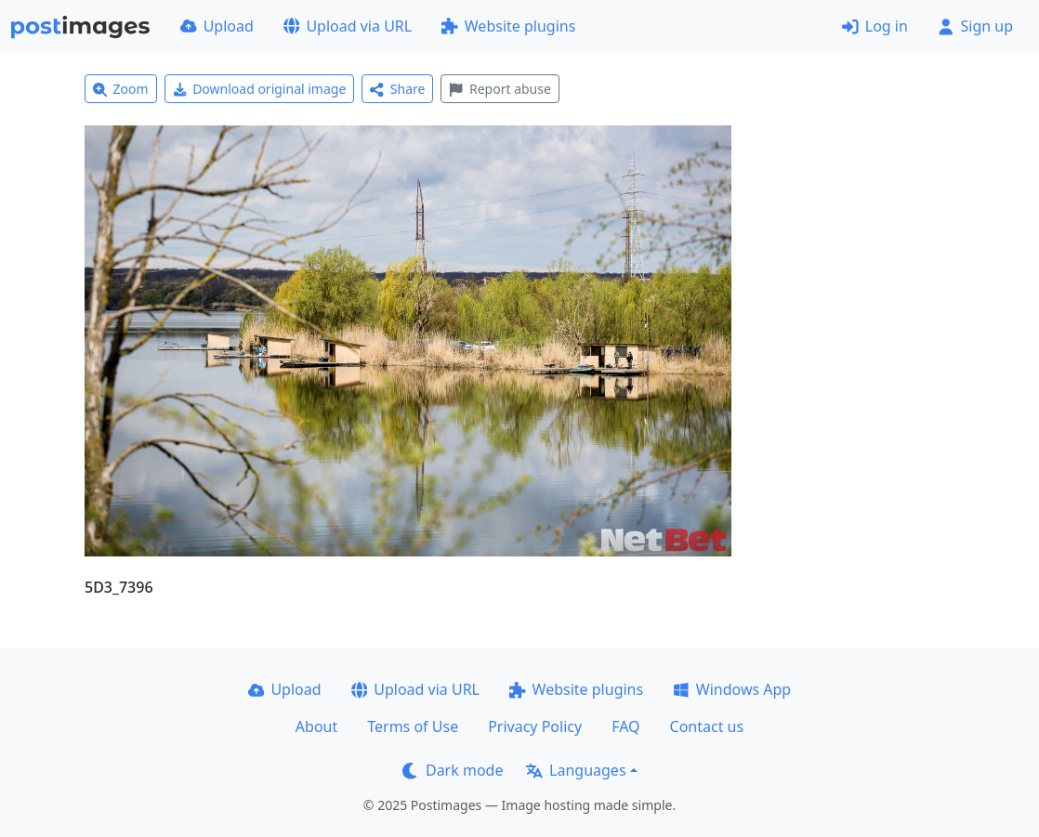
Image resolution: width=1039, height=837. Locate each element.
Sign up (975, 26)
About (316, 726)
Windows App (732, 689)
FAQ (625, 726)
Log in (875, 26)
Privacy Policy (535, 726)
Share (397, 89)
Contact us (707, 726)
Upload (217, 26)
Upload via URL (347, 26)
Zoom (121, 89)
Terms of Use (412, 726)
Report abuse (499, 89)
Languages (575, 770)
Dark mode (452, 770)
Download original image (260, 89)
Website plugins (508, 26)
